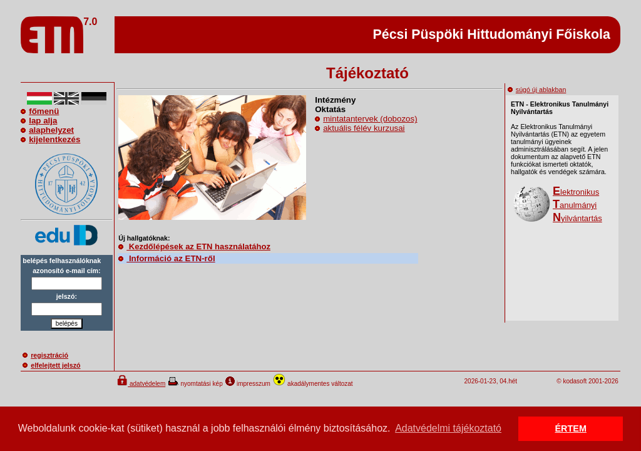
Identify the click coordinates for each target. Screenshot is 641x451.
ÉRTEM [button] (571, 428)
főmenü (40, 111)
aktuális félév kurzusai (363, 128)
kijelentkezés (50, 139)
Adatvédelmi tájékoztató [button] (448, 428)
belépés (67, 323)
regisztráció (45, 355)
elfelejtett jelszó (51, 365)
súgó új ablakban (537, 89)
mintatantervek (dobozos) (370, 118)
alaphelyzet (47, 130)
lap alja (39, 120)
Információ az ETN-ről (166, 258)
